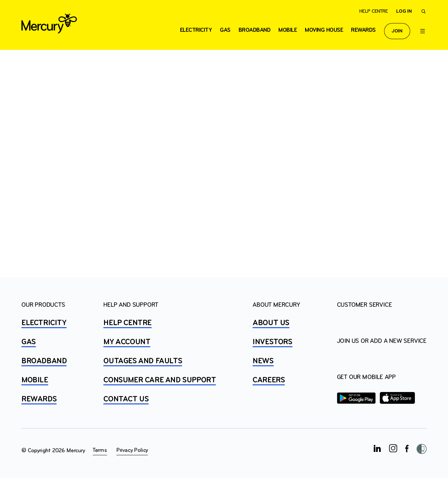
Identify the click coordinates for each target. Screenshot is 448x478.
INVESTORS (272, 342)
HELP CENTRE (127, 323)
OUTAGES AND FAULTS (142, 361)
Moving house (324, 30)
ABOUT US (271, 323)
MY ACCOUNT (126, 342)
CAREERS (269, 380)
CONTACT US (126, 399)
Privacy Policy (132, 450)
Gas (225, 30)
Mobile (287, 30)
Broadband (255, 30)
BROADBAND (44, 361)
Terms (100, 450)
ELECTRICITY (196, 30)
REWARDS (39, 399)
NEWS (263, 361)
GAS (28, 342)
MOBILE (34, 380)
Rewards (363, 30)
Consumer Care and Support (159, 380)
